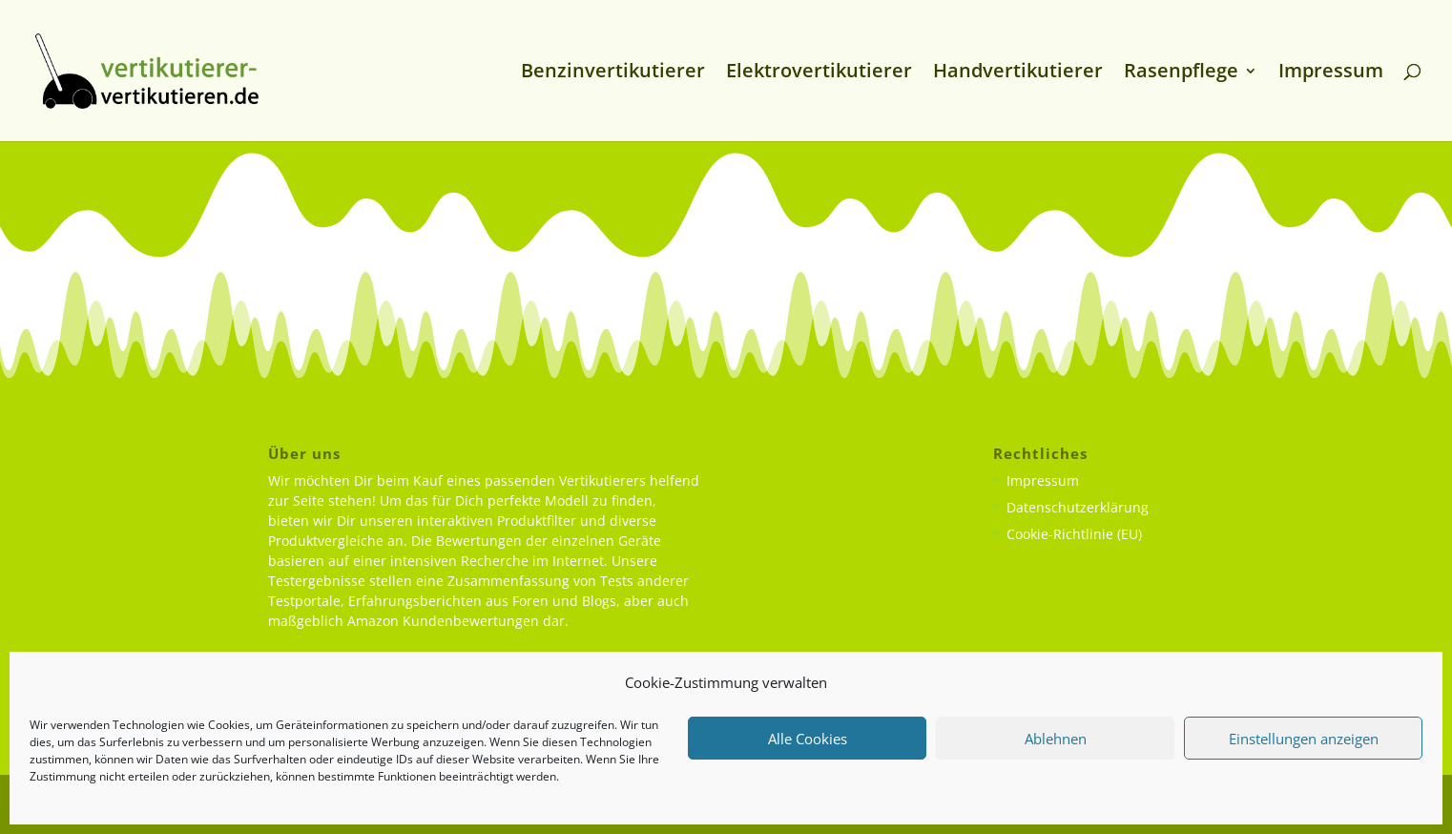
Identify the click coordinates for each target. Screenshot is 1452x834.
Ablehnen (1056, 738)
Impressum (1330, 73)
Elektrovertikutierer (819, 73)
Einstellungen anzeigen (1304, 738)
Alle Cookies (807, 738)
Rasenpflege (1181, 73)
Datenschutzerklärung (1077, 507)
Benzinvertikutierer (613, 73)
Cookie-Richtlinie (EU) (1074, 534)
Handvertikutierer (1018, 73)
